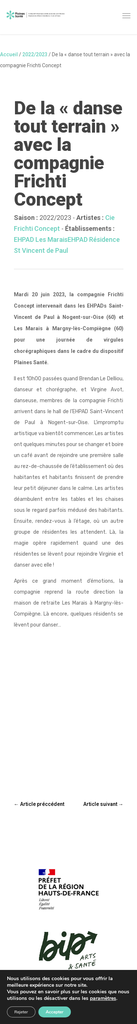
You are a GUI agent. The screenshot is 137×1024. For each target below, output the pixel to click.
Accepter (55, 1012)
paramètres (103, 998)
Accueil (9, 54)
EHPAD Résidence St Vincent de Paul (67, 245)
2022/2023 (34, 54)
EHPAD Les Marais (41, 239)
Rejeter (21, 1012)
